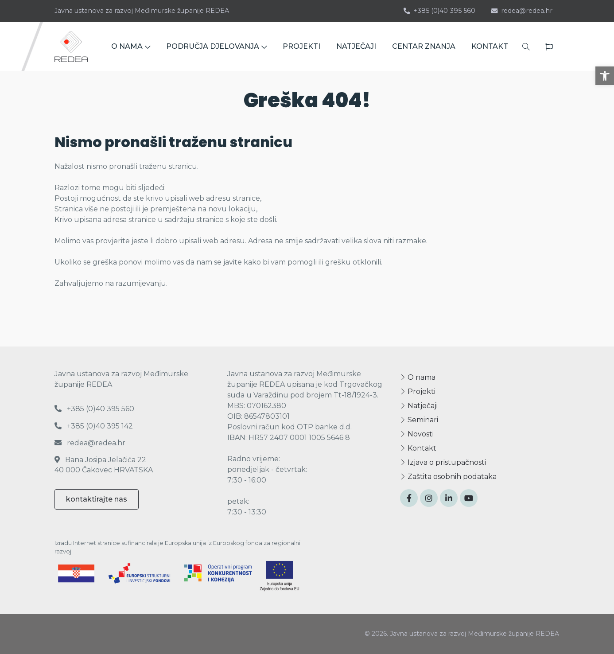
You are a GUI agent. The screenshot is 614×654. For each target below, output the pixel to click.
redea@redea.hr (521, 11)
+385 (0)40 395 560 (439, 11)
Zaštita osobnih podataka (448, 476)
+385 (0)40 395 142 (93, 426)
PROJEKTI (301, 46)
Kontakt (418, 448)
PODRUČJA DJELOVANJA (216, 46)
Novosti (417, 434)
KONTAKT (489, 46)
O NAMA (130, 46)
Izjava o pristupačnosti (443, 462)
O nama (417, 377)
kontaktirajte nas (96, 499)
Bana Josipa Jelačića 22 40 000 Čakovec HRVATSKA (103, 464)
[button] (604, 75)
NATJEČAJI (356, 46)
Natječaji (419, 405)
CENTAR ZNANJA (423, 46)
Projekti (417, 391)
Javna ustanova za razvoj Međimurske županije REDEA (141, 11)
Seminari (419, 420)
